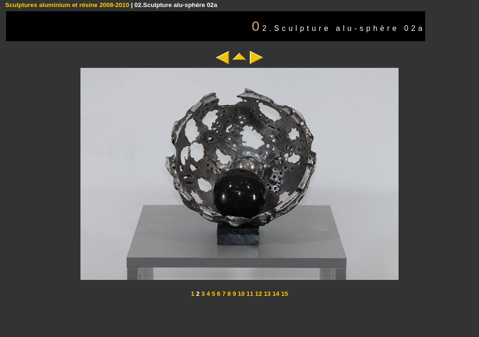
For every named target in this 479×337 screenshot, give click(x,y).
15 (283, 293)
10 (240, 293)
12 (258, 293)
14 (275, 293)
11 (249, 293)
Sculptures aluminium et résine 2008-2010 (67, 4)
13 (266, 293)
